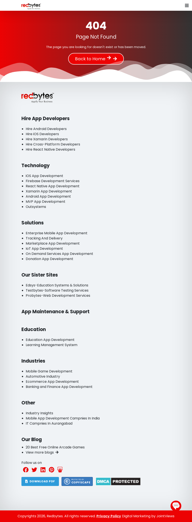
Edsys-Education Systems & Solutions (57, 285)
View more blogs (42, 452)
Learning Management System (51, 344)
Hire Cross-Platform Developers (53, 144)
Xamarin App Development (49, 191)
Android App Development (48, 196)
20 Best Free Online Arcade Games (55, 447)
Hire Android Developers (46, 128)
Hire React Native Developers (50, 149)
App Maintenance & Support (55, 311)
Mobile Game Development (49, 371)
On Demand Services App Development (59, 253)
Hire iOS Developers (42, 134)
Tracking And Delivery (44, 238)
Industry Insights (39, 413)
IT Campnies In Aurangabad (49, 423)
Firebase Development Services (53, 181)
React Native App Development (53, 186)
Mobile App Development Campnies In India (63, 418)
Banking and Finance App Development (59, 386)
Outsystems (36, 206)
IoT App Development (44, 248)
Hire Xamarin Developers (47, 139)
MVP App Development (45, 201)
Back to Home (93, 59)
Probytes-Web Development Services (58, 295)
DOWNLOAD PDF (40, 481)
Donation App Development (49, 258)
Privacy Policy (108, 516)
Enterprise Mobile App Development (56, 233)
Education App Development (50, 339)
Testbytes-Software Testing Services (57, 290)
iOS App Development (44, 175)
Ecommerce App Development (52, 381)
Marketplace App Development (53, 243)
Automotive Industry (43, 376)
